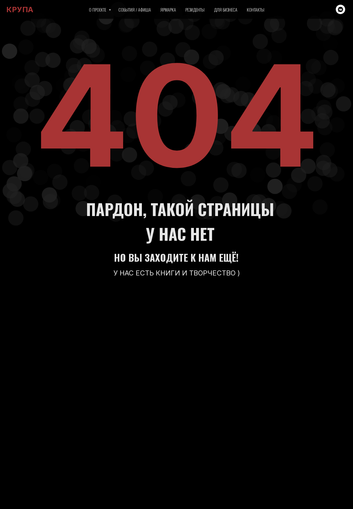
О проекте (98, 9)
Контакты (255, 9)
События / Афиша (134, 9)
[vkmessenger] (340, 9)
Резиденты (195, 9)
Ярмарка (168, 9)
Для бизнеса (225, 9)
